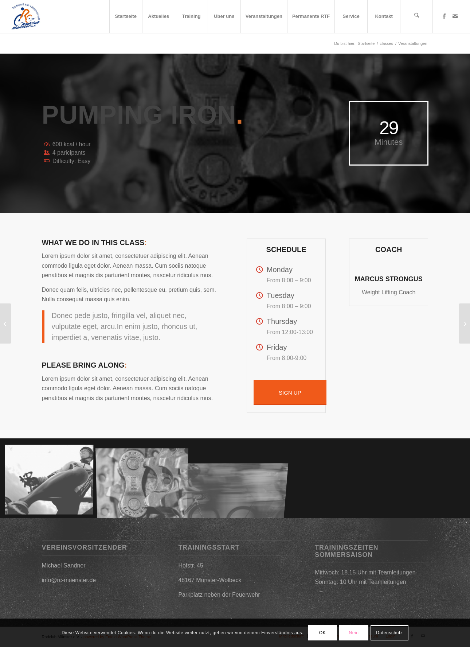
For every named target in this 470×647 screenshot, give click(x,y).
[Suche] (416, 16)
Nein (354, 632)
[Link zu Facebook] (444, 16)
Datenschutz (389, 632)
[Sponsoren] (464, 323)
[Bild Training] (51, 481)
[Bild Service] (144, 481)
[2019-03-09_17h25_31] (25, 16)
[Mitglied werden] (5, 323)
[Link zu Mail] (455, 16)
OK (322, 632)
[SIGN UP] (290, 392)
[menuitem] (125, 16)
